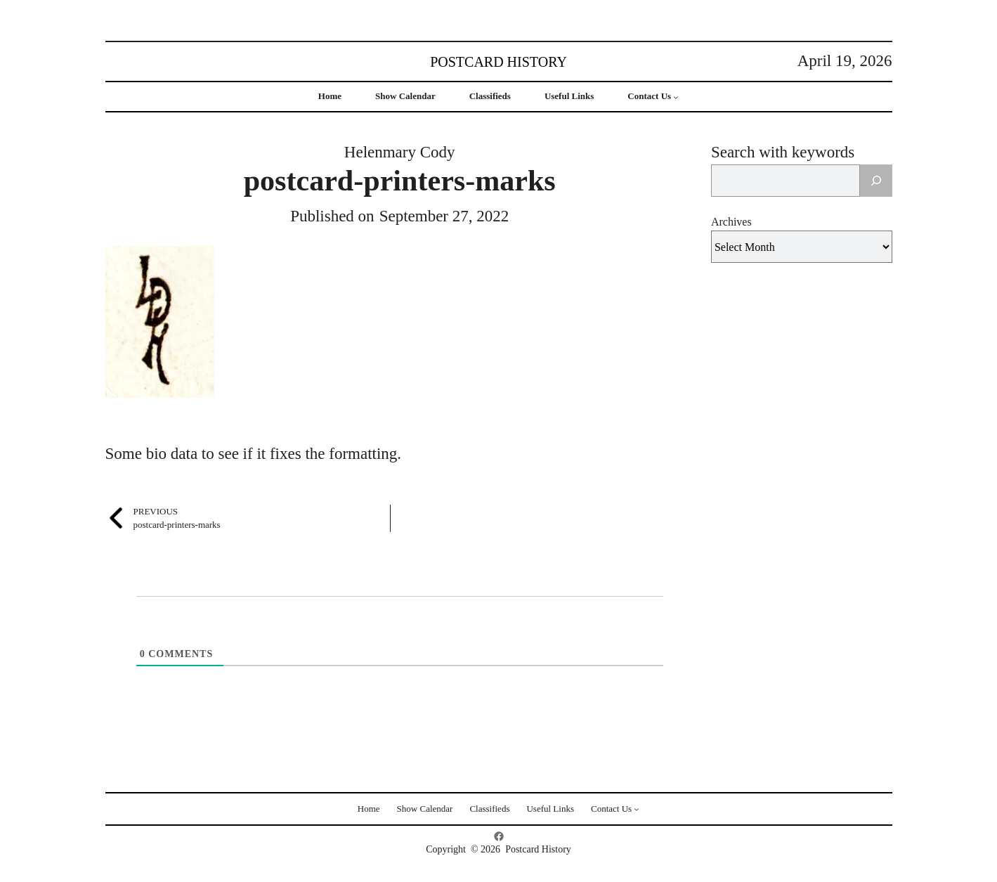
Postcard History (498, 62)
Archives (731, 222)
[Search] (876, 180)
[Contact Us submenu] (676, 97)
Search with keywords (782, 152)
